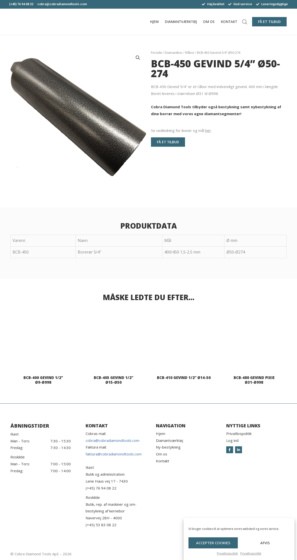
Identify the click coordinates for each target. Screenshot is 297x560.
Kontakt (229, 21)
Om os (209, 21)
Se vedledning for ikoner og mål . (181, 130)
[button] (269, 21)
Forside (156, 52)
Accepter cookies (213, 546)
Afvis (265, 546)
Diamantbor (174, 52)
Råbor (189, 52)
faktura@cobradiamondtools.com (114, 454)
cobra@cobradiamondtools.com (112, 440)
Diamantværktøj (181, 21)
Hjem (154, 21)
